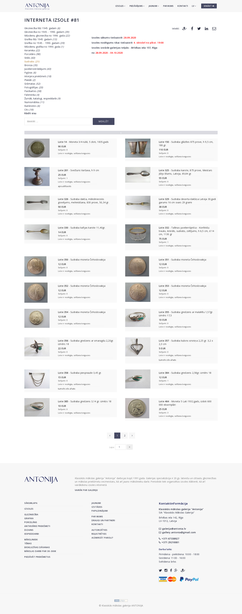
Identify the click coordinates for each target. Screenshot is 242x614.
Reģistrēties (99, 533)
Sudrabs (31, 61)
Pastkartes (32, 91)
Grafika (29, 518)
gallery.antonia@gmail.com (177, 532)
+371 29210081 (169, 542)
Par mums (168, 6)
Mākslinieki (31, 539)
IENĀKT (209, 6)
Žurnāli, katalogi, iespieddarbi (42, 98)
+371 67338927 (169, 538)
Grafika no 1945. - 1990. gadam (44, 43)
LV (194, 6)
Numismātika (34, 102)
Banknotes (32, 105)
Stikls (29, 57)
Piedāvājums (137, 6)
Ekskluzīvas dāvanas (37, 547)
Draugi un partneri (103, 520)
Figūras (30, 72)
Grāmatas (32, 83)
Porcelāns (32, 54)
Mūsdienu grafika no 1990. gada (44, 46)
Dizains (28, 530)
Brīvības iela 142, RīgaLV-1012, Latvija (171, 519)
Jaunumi (154, 6)
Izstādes (97, 507)
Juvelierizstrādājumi (37, 68)
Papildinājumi (100, 510)
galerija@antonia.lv (172, 528)
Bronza (30, 65)
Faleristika (31, 94)
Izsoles (120, 6)
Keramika (32, 50)
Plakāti (29, 80)
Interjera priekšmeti (37, 76)
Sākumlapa (30, 503)
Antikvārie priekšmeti (37, 526)
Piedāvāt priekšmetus (37, 556)
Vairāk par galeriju (86, 490)
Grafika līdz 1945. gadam (40, 39)
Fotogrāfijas (33, 87)
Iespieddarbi (31, 533)
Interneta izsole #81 (51, 20)
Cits (28, 109)
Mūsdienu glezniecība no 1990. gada (47, 35)
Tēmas (28, 543)
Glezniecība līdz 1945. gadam (42, 28)
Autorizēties (99, 530)
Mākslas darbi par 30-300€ (40, 551)
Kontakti (182, 6)
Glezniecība (31, 514)
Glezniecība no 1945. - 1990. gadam (46, 31)
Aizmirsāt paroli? (102, 537)
